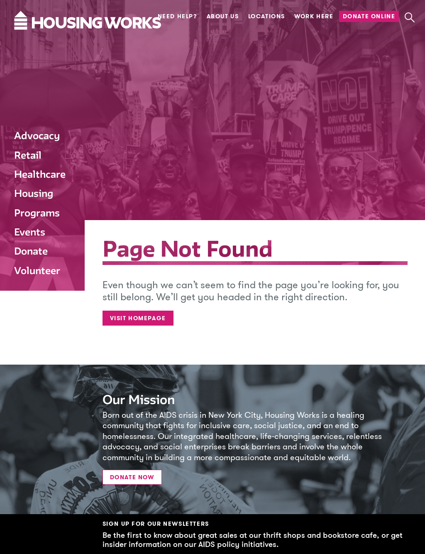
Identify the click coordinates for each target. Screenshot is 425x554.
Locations (266, 16)
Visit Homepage (138, 318)
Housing (33, 193)
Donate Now (132, 477)
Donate (31, 251)
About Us (223, 16)
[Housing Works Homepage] (37, 45)
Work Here (313, 16)
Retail (28, 155)
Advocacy (37, 136)
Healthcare (40, 174)
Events (29, 232)
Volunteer (37, 271)
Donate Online (369, 16)
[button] (409, 18)
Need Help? (178, 16)
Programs (37, 213)
